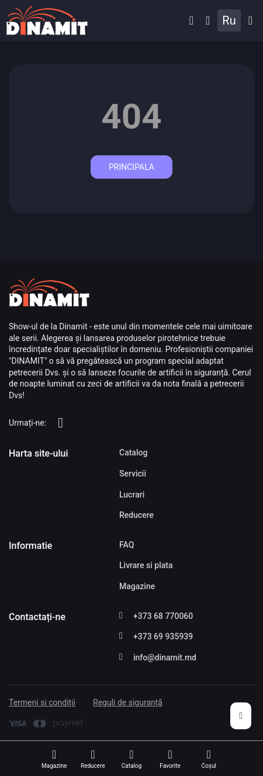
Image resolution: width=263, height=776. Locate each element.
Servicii (132, 473)
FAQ (126, 544)
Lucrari (131, 494)
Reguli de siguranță (127, 702)
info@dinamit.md (164, 657)
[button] (191, 20)
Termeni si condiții (42, 702)
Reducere (136, 515)
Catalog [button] (250, 20)
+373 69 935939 (163, 636)
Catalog (133, 452)
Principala (131, 167)
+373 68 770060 (163, 616)
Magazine (137, 586)
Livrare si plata (146, 565)
